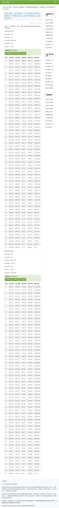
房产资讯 (9, 7)
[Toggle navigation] (55, 2)
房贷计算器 (6, 2)
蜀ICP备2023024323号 (28, 505)
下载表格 (8, 53)
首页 (4, 7)
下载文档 (22, 53)
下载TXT (15, 53)
